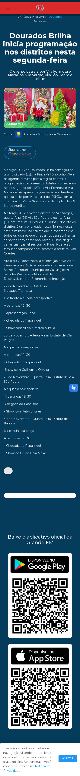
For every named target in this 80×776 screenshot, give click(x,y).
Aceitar (68, 758)
